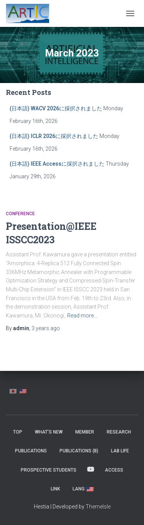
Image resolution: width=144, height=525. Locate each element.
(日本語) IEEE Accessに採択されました (57, 164)
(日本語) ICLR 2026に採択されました (54, 136)
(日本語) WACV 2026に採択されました (56, 108)
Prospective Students (48, 470)
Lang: (83, 489)
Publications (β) (79, 451)
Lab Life (120, 451)
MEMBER (84, 432)
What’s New (49, 432)
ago (45, 328)
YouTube (90, 469)
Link (55, 489)
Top (17, 432)
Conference (20, 213)
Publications (31, 451)
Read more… (82, 315)
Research (119, 432)
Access (114, 470)
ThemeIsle (98, 506)
